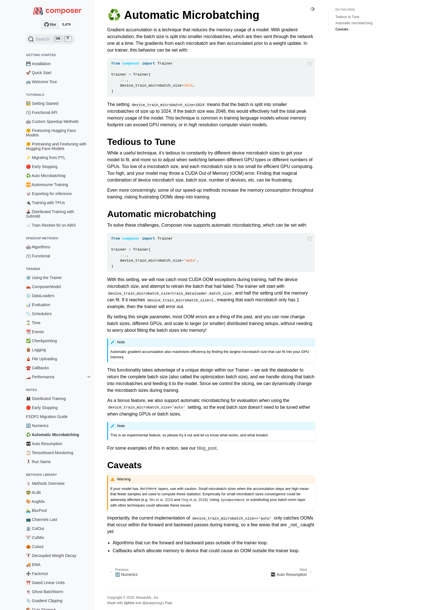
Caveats (341, 29)
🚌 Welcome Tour (41, 81)
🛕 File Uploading (41, 359)
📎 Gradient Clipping (44, 600)
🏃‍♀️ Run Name (38, 461)
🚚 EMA (33, 564)
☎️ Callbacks (37, 368)
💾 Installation (38, 63)
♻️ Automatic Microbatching (52, 434)
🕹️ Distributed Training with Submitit (50, 213)
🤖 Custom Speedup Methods (52, 121)
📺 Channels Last (41, 519)
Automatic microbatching (353, 23)
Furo (168, 603)
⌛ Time (33, 323)
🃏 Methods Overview (45, 483)
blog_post (206, 448)
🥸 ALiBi (33, 492)
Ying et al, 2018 (193, 500)
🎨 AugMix (35, 501)
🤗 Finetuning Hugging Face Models (51, 132)
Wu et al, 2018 (161, 500)
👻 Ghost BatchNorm (44, 591)
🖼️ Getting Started (42, 103)
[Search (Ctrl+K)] (50, 39)
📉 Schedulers (39, 313)
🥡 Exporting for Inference (49, 193)
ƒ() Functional (38, 256)
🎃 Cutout (34, 546)
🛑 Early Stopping (42, 166)
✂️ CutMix (35, 537)
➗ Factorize (37, 573)
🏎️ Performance (40, 377)
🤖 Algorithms (38, 247)
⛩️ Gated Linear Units (45, 582)
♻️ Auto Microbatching (45, 175)
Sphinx (129, 603)
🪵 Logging (36, 350)
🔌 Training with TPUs (45, 202)
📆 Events (35, 332)
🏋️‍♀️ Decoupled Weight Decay (51, 555)
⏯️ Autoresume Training (47, 184)
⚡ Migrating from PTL (45, 157)
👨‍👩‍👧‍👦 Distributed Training (46, 398)
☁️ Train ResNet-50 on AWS (51, 225)
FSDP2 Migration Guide (47, 416)
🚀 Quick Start (38, 72)
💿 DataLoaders (40, 295)
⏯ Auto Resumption (44, 443)
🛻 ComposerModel (43, 286)
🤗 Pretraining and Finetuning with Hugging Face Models (56, 146)
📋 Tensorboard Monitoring (49, 452)
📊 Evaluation (38, 304)
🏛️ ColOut (35, 528)
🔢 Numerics (37, 425)
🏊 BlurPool (36, 510)
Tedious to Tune (347, 17)
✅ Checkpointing (41, 341)
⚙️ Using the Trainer (44, 277)
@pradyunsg (152, 603)
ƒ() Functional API (41, 112)
